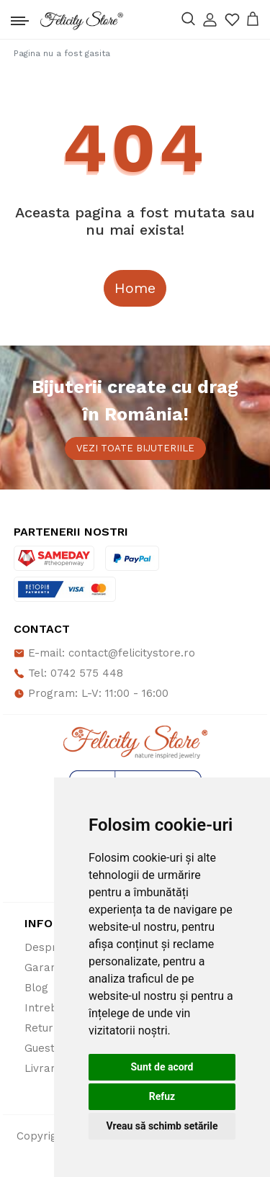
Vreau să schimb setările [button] (161, 1126)
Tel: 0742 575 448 (68, 673)
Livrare (43, 1068)
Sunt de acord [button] (161, 1067)
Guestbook (52, 1048)
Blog (36, 987)
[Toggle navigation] (19, 17)
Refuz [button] (162, 1096)
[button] (209, 19)
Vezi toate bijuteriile (135, 448)
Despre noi (53, 947)
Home (135, 288)
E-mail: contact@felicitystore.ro (104, 652)
